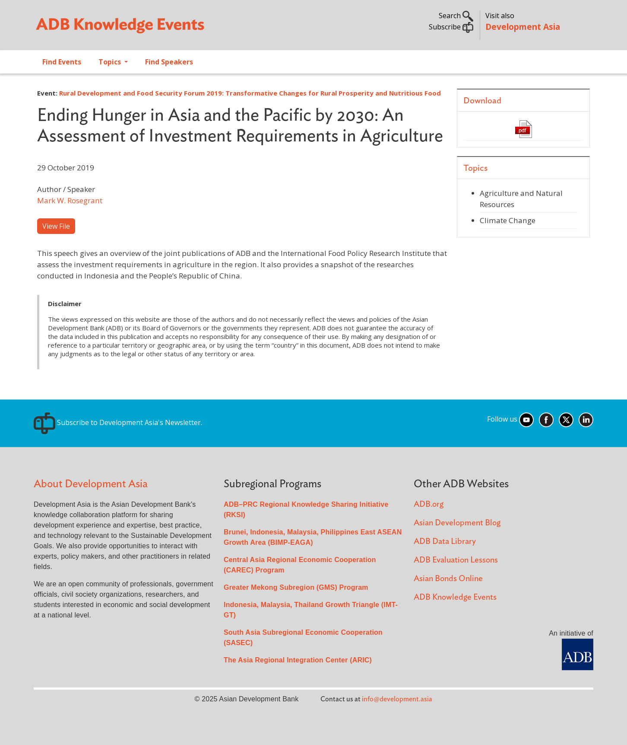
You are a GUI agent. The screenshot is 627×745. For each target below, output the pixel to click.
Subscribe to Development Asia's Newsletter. (118, 422)
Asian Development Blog (457, 523)
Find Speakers (169, 62)
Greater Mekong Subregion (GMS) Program (296, 587)
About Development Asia (91, 484)
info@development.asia (397, 699)
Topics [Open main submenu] (110, 62)
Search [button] (456, 15)
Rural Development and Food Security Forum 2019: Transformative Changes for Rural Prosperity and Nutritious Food (250, 93)
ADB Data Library (445, 541)
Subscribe (451, 27)
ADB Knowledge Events (455, 597)
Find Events (61, 62)
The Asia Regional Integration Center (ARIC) (298, 660)
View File (56, 226)
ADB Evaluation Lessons (456, 560)
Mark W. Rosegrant (69, 200)
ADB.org (428, 504)
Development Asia (522, 26)
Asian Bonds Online (448, 579)
